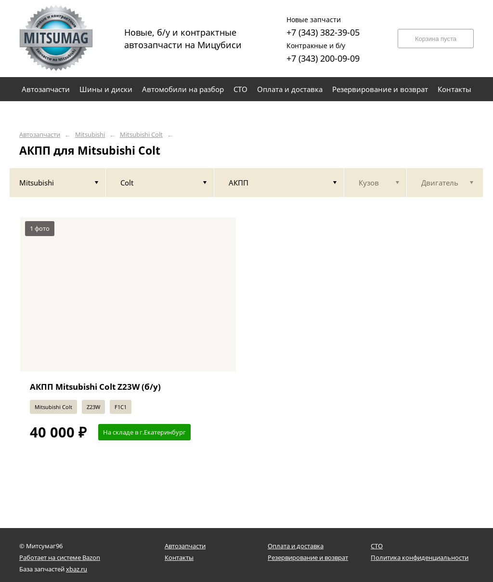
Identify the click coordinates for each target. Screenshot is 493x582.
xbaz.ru (76, 569)
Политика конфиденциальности (419, 557)
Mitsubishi (90, 135)
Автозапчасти (39, 135)
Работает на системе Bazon (59, 557)
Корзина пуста (435, 38)
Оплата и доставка (296, 546)
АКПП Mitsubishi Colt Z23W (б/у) (95, 386)
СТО (377, 546)
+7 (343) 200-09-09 (323, 51)
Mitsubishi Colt (141, 135)
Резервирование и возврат (308, 557)
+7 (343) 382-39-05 (323, 25)
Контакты (179, 557)
